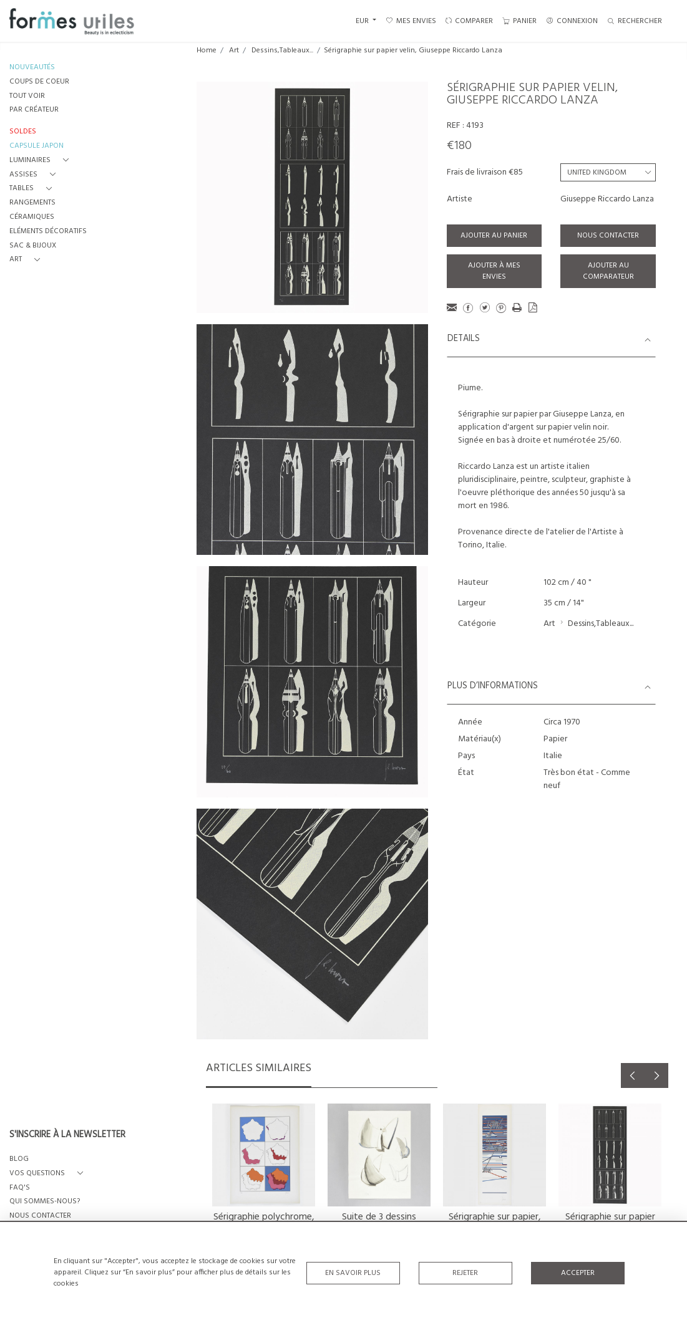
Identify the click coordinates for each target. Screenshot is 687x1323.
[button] (41, 160)
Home (207, 50)
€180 (459, 146)
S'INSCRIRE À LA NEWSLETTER (67, 1135)
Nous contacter (608, 235)
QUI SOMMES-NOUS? (44, 1201)
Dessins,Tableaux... (282, 50)
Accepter (578, 1272)
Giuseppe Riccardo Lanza (607, 199)
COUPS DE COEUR (39, 82)
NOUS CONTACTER (40, 1216)
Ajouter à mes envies (494, 271)
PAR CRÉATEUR (34, 110)
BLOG (19, 1159)
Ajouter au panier (493, 235)
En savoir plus (353, 1272)
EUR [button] (363, 21)
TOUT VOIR (27, 96)
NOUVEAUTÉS (32, 67)
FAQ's (19, 1188)
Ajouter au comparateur (608, 271)
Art (234, 50)
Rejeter (465, 1272)
